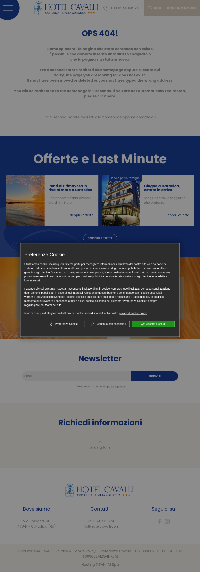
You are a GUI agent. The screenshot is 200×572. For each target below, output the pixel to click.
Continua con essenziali (108, 324)
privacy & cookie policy (133, 313)
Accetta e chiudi (153, 324)
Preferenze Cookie (63, 324)
